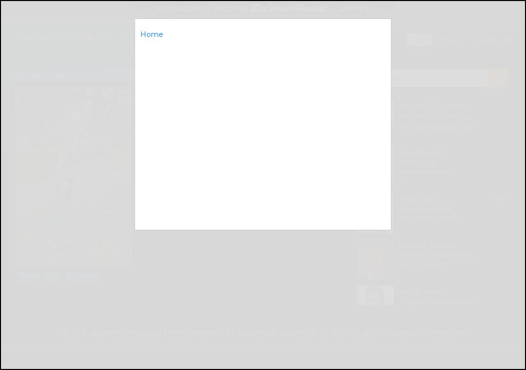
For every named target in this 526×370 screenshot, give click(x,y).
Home (151, 34)
